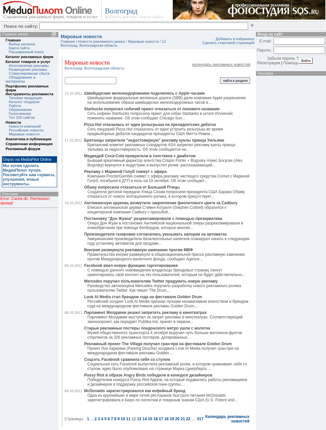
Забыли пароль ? (282, 58)
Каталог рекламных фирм (29, 57)
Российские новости (26, 130)
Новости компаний (25, 126)
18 (166, 419)
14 (144, 419)
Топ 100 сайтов (22, 117)
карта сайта (151, 16)
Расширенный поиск (26, 52)
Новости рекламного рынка (101, 41)
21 (183, 419)
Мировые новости (24, 134)
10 (123, 419)
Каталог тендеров (24, 102)
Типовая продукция (25, 98)
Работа (15, 106)
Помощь (290, 63)
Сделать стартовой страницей (228, 43)
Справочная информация (29, 144)
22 (188, 419)
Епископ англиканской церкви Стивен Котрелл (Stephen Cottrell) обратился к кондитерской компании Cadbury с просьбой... (160, 207)
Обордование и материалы (21, 79)
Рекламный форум (23, 149)
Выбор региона (22, 44)
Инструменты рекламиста (29, 94)
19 (172, 419)
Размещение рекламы (28, 69)
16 (155, 419)
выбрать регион (121, 16)
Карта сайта (19, 48)
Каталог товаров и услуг (28, 62)
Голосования (20, 113)
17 (161, 419)
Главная (13, 40)
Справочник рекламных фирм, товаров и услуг (50, 16)
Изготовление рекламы (29, 66)
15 (150, 419)
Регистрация (268, 63)
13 (139, 419)
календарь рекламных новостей (221, 64)
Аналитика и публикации (29, 139)
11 (128, 419)
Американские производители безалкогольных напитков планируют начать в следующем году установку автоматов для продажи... (166, 239)
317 (200, 419)
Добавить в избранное (234, 39)
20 (177, 419)
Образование (20, 110)
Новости (13, 122)
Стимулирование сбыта (29, 73)
